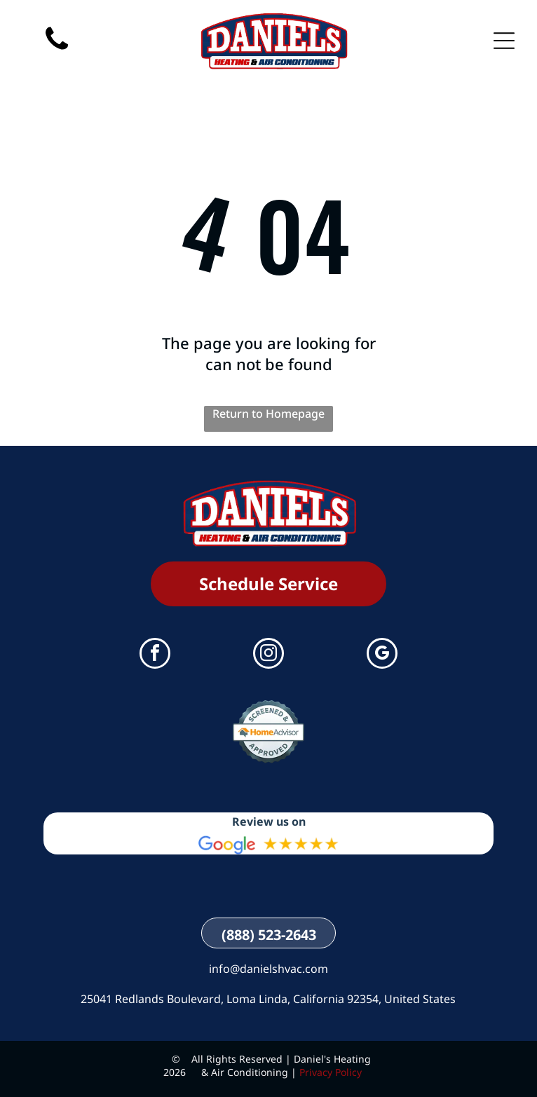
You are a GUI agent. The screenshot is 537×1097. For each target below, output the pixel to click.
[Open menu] (504, 40)
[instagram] (268, 655)
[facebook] (155, 655)
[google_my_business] (382, 655)
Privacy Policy (330, 1072)
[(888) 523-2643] (57, 63)
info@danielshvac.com (268, 968)
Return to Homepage (268, 413)
